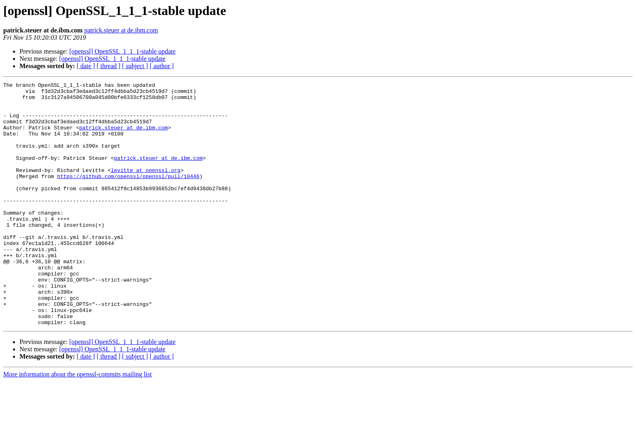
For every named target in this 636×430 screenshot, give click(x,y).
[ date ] (86, 65)
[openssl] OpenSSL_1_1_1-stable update (122, 51)
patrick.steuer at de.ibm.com (121, 30)
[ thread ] (108, 65)
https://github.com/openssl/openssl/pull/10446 (128, 195)
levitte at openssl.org (145, 188)
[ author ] (162, 65)
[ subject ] (135, 65)
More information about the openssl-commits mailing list (77, 422)
